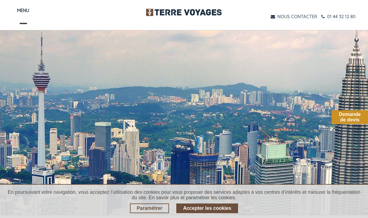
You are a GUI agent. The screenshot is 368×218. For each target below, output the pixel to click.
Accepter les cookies (207, 208)
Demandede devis (350, 117)
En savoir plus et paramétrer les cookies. (192, 197)
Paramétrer (149, 208)
